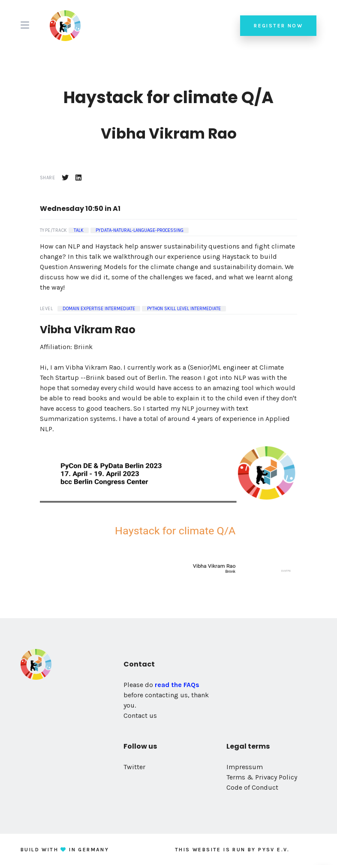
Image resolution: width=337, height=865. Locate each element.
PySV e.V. (274, 850)
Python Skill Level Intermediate (184, 308)
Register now (278, 26)
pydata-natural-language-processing (140, 230)
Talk (79, 230)
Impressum (244, 767)
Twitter (134, 767)
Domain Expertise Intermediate (99, 308)
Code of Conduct (252, 787)
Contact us (140, 715)
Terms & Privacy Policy (261, 777)
